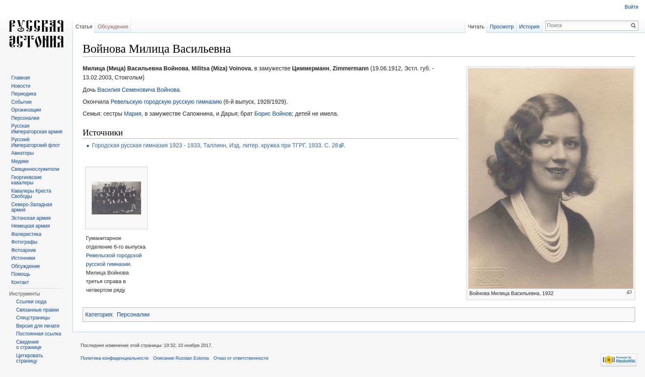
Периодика (23, 94)
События (21, 102)
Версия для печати (37, 326)
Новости (20, 86)
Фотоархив (23, 250)
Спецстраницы (33, 318)
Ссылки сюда (31, 302)
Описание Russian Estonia (181, 358)
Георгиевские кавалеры (26, 180)
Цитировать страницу (29, 358)
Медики (19, 161)
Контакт (20, 282)
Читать (476, 26)
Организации (26, 110)
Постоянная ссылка (38, 334)
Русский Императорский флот (35, 142)
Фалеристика (26, 234)
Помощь (20, 274)
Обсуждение (112, 26)
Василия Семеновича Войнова (138, 89)
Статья (83, 26)
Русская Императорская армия (37, 129)
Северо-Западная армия (31, 207)
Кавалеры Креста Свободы (31, 194)
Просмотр (502, 26)
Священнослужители (35, 169)
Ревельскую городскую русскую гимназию (166, 101)
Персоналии (133, 314)
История (529, 26)
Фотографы (24, 242)
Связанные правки (37, 310)
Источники (23, 258)
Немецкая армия (30, 226)
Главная (20, 78)
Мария (133, 113)
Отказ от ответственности (241, 358)
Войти (631, 7)
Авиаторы (22, 153)
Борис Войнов (273, 113)
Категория (98, 314)
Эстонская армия (31, 218)
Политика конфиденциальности (114, 358)
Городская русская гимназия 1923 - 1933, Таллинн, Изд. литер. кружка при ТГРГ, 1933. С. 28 (215, 145)
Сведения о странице (29, 345)
